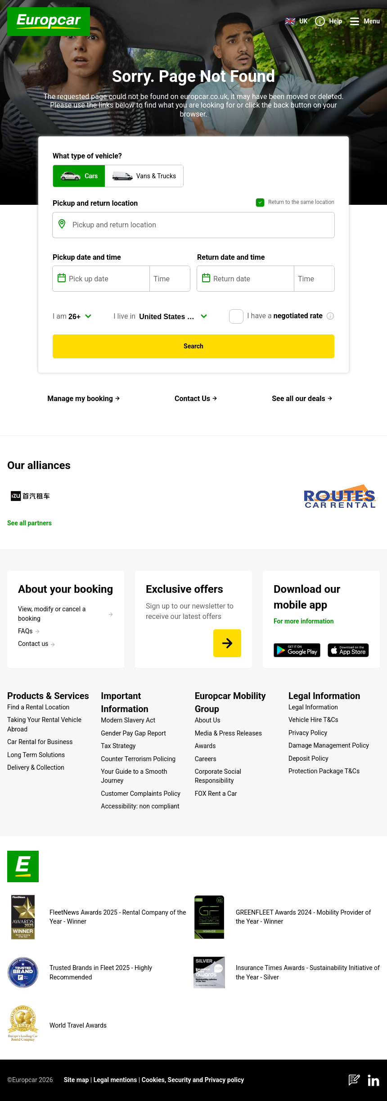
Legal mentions (115, 1079)
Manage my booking (83, 398)
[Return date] (253, 278)
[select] (80, 316)
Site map (76, 1079)
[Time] (170, 278)
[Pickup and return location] (202, 225)
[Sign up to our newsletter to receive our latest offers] (227, 643)
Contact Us (196, 398)
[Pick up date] (108, 278)
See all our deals (302, 398)
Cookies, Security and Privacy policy (193, 1079)
